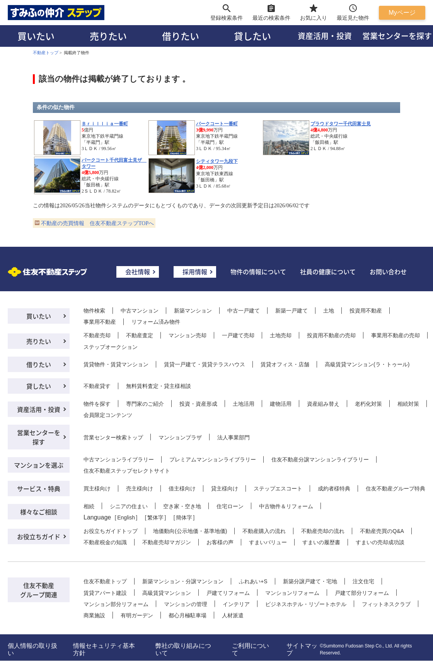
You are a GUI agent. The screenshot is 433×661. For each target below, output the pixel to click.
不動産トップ (45, 52)
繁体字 (155, 517)
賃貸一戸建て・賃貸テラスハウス (204, 364)
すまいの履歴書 (321, 542)
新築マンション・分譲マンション (182, 581)
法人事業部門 (233, 437)
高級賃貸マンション (166, 593)
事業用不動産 (100, 322)
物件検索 (94, 310)
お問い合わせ (388, 271)
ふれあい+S (253, 581)
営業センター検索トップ (113, 437)
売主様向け (139, 488)
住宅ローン (230, 506)
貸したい (252, 36)
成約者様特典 (334, 488)
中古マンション (140, 310)
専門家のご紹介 (145, 404)
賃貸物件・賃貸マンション (116, 364)
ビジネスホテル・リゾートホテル (305, 604)
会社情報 (137, 271)
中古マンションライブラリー (119, 459)
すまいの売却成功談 (380, 542)
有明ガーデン (137, 615)
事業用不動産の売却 (395, 335)
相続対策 (408, 404)
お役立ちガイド (38, 536)
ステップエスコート (278, 488)
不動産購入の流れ (264, 531)
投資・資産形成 (198, 404)
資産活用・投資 (325, 35)
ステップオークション (111, 347)
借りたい (180, 36)
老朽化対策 (368, 404)
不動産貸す (97, 386)
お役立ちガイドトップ (111, 531)
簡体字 (184, 517)
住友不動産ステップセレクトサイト (127, 471)
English (126, 517)
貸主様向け (224, 488)
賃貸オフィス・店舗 (285, 364)
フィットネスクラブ (386, 604)
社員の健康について (328, 271)
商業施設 (94, 615)
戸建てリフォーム (228, 593)
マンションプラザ (180, 437)
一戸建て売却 (238, 335)
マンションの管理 (185, 604)
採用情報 (194, 271)
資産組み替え (323, 404)
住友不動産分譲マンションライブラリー (320, 459)
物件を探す (97, 404)
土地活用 (243, 404)
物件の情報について (258, 271)
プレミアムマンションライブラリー (212, 459)
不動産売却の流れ (322, 531)
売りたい (108, 36)
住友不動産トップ (105, 581)
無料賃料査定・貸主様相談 (158, 386)
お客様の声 (220, 542)
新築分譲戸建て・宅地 (310, 581)
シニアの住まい (129, 506)
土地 (328, 310)
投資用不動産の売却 (331, 335)
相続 (89, 506)
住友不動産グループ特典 (395, 488)
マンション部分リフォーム (116, 604)
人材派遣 (233, 615)
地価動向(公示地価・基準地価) (190, 531)
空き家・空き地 (182, 506)
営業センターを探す (38, 437)
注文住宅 (363, 581)
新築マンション (193, 310)
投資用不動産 (365, 310)
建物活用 (281, 404)
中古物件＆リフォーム (286, 506)
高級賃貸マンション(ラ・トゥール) (367, 364)
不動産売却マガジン (166, 542)
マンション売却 (187, 335)
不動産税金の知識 (105, 542)
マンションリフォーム (292, 593)
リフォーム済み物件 (155, 322)
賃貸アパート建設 (105, 593)
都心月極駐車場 (187, 615)
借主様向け (182, 488)
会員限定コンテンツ (108, 415)
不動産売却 (97, 335)
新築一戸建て (291, 310)
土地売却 (281, 335)
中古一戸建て (243, 310)
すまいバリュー (268, 542)
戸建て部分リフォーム (362, 593)
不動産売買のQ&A (382, 531)
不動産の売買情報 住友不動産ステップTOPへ (97, 223)
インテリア (236, 604)
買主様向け (97, 488)
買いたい (36, 36)
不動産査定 (139, 335)
